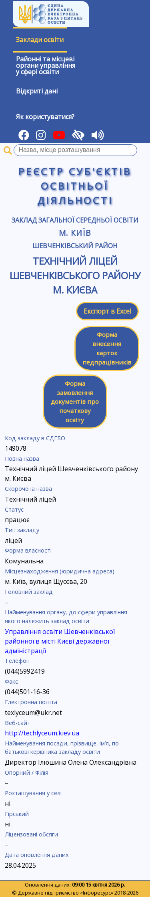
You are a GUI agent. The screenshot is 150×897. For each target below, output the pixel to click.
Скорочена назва (28, 488)
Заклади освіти (40, 39)
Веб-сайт (17, 723)
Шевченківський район (75, 245)
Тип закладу (22, 530)
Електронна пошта (31, 702)
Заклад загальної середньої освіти (75, 220)
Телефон (17, 660)
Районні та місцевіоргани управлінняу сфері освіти (45, 65)
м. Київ (75, 232)
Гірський (17, 814)
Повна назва (22, 458)
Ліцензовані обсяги (31, 834)
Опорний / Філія (26, 772)
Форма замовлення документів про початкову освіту (75, 401)
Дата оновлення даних (37, 855)
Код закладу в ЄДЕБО (35, 438)
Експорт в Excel (107, 311)
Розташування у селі (33, 793)
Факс (11, 681)
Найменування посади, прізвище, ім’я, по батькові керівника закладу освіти (62, 747)
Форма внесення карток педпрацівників (106, 348)
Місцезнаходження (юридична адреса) (59, 571)
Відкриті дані (37, 91)
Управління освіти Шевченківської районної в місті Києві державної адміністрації (60, 641)
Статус (14, 509)
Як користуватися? (45, 116)
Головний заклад (29, 591)
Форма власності (28, 550)
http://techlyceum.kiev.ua (42, 733)
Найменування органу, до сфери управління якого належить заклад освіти (66, 616)
